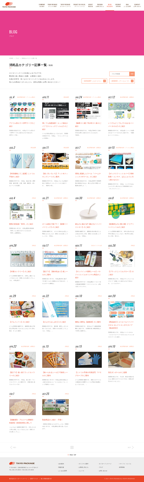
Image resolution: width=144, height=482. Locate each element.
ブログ (17, 58)
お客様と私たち (83, 467)
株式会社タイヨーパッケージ (18, 478)
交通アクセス (34, 478)
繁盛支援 (61, 467)
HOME (11, 58)
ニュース (81, 471)
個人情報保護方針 (46, 478)
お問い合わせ (103, 471)
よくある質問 (62, 471)
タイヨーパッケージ (105, 464)
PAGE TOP (73, 455)
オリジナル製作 (83, 464)
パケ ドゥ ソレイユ (125, 464)
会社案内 (61, 464)
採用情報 (122, 467)
